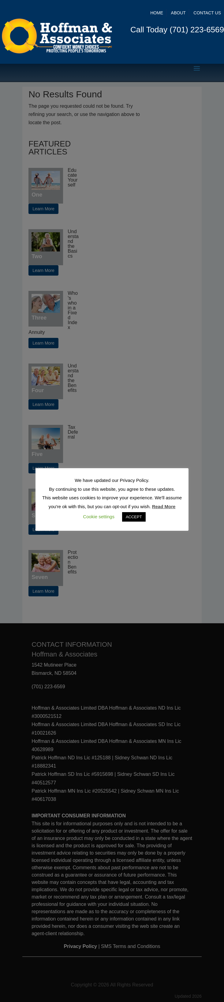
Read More (164, 506)
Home (156, 12)
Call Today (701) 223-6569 (177, 29)
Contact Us (207, 12)
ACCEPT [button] (134, 517)
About (178, 12)
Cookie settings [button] (98, 516)
